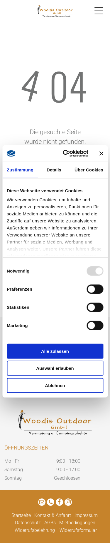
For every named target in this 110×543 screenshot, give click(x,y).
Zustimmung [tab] (20, 169)
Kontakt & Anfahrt (52, 515)
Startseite (21, 515)
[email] (41, 502)
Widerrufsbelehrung (35, 530)
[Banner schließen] (101, 154)
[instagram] (68, 502)
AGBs (50, 522)
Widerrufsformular (78, 530)
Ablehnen (55, 385)
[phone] (50, 502)
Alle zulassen (55, 351)
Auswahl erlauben (55, 368)
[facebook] (59, 502)
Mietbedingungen (77, 522)
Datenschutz (28, 522)
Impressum (86, 515)
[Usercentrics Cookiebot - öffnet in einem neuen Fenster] (65, 153)
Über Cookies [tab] (89, 169)
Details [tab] (54, 169)
